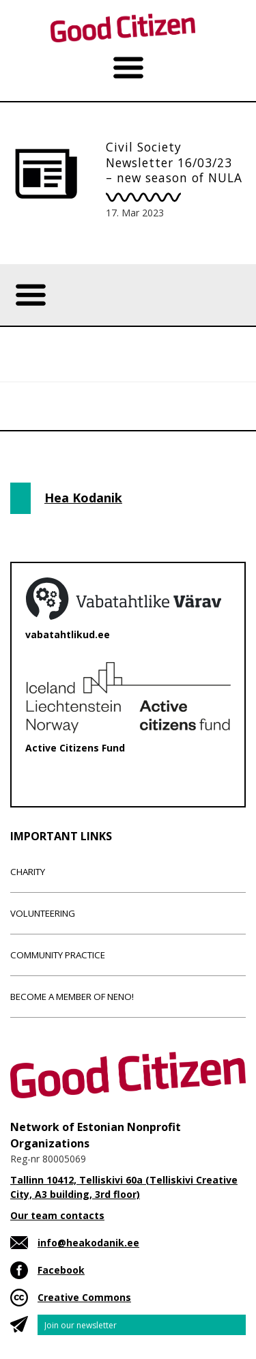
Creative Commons (84, 1297)
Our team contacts (57, 1215)
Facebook (61, 1269)
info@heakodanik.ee (88, 1242)
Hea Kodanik (83, 497)
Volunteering (42, 913)
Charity (27, 872)
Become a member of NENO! (72, 996)
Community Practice (57, 955)
